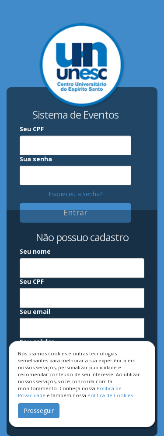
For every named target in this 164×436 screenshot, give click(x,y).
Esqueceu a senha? (75, 194)
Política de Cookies (110, 395)
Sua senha (36, 159)
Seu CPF (32, 129)
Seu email (35, 311)
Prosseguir (39, 410)
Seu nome (35, 251)
